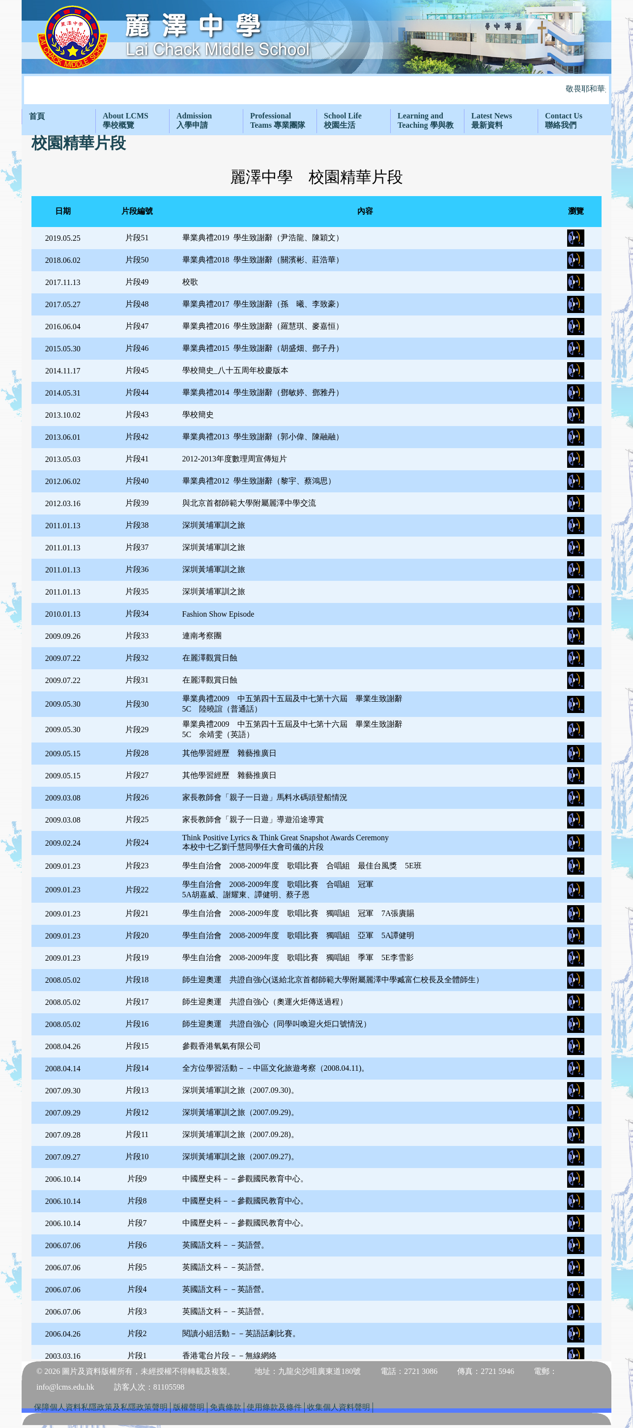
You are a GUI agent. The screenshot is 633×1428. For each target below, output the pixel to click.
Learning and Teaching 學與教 (426, 120)
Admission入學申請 (194, 120)
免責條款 (225, 1407)
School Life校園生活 (343, 120)
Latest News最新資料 (491, 120)
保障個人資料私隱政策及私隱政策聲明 (101, 1407)
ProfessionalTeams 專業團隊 (277, 120)
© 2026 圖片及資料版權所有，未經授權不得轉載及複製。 (135, 1371)
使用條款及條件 (274, 1407)
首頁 (37, 116)
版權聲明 (188, 1407)
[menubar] (316, 121)
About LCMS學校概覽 (125, 120)
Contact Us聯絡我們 (563, 120)
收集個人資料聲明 (338, 1407)
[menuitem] (58, 116)
